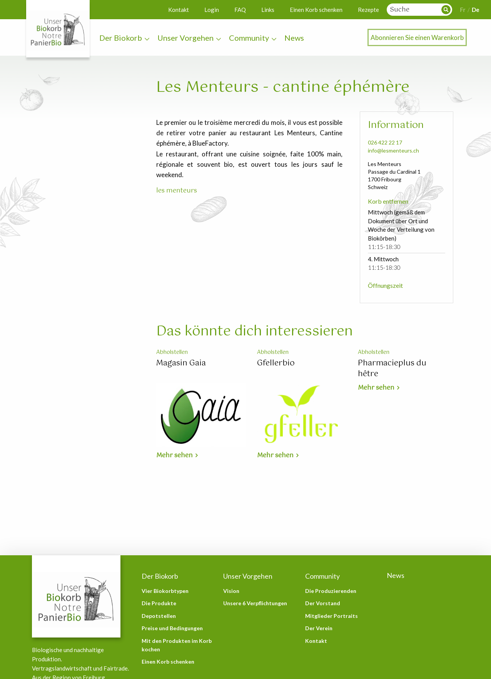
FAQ (240, 9)
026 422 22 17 (385, 142)
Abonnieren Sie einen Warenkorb (417, 37)
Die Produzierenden (330, 591)
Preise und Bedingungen (172, 628)
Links (267, 9)
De (475, 9)
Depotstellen (159, 616)
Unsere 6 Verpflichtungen (255, 603)
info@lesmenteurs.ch (393, 150)
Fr (463, 9)
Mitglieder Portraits (331, 616)
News (395, 575)
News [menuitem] (294, 37)
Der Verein (318, 628)
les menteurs (176, 191)
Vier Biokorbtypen (165, 591)
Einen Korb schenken (316, 9)
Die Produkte (159, 603)
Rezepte (368, 9)
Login (211, 9)
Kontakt (178, 9)
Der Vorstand (322, 603)
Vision (231, 591)
